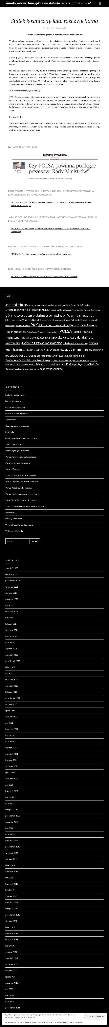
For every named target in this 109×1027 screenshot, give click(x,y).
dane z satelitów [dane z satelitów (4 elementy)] (64, 305)
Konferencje (10, 419)
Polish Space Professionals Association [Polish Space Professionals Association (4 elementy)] (43, 332)
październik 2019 (12, 846)
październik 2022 (12, 698)
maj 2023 (9, 673)
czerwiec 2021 (11, 778)
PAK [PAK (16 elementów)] (34, 324)
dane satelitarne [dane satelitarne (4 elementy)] (50, 305)
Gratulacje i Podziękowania (17, 413)
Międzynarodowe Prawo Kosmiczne (21, 438)
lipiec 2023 (10, 667)
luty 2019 (9, 890)
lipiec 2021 (10, 772)
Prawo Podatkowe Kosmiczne (18, 488)
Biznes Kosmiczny (13, 401)
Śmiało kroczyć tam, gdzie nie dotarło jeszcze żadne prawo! (48, 3)
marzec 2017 (11, 995)
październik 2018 (12, 915)
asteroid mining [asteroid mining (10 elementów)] (16, 305)
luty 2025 (9, 617)
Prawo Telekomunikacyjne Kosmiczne (22, 494)
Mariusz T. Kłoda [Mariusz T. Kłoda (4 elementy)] (23, 325)
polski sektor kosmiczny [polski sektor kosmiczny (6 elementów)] (75, 343)
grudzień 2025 (11, 568)
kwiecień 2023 (11, 679)
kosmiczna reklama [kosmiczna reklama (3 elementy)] (56, 320)
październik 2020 (12, 815)
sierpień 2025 (11, 593)
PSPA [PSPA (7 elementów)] (49, 349)
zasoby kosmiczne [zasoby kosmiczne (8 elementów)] (51, 368)
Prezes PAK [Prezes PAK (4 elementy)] (26, 350)
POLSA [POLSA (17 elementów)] (65, 331)
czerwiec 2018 (11, 933)
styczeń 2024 (11, 648)
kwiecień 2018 (11, 939)
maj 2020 (9, 828)
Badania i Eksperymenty (15, 395)
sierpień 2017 (11, 970)
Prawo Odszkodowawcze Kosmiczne (21, 481)
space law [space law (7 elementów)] (58, 349)
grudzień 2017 (11, 958)
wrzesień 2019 (11, 853)
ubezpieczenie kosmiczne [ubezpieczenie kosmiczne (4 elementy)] (78, 360)
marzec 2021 (11, 797)
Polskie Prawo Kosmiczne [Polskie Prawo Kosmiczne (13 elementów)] (42, 343)
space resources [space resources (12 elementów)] (22, 355)
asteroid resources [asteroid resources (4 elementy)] (35, 305)
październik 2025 (12, 580)
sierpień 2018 (11, 921)
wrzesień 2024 (11, 630)
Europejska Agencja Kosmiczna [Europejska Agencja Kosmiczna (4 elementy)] (87, 310)
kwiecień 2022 (11, 729)
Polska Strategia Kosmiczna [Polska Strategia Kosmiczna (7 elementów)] (36, 337)
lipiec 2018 (10, 927)
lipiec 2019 (10, 865)
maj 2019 (9, 877)
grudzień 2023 (11, 655)
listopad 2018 (11, 908)
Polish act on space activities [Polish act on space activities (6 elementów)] (53, 325)
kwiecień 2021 (11, 791)
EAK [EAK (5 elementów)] (42, 310)
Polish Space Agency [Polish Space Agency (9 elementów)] (83, 325)
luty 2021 (9, 803)
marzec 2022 (11, 735)
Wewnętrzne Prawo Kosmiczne (19, 525)
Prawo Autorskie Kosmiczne (17, 463)
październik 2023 (12, 661)
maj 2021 (9, 785)
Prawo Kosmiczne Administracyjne (20, 475)
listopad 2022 (11, 692)
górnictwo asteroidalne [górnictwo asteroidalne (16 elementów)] (25, 315)
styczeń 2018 (11, 952)
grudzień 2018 (11, 902)
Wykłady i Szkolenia (14, 531)
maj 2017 (9, 989)
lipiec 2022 (10, 710)
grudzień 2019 (11, 840)
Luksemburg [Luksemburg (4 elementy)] (10, 325)
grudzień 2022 (11, 686)
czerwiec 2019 (11, 871)
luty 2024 (9, 642)
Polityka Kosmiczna (13, 444)
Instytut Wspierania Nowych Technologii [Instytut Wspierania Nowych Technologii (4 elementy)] (32, 320)
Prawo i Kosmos (12, 469)
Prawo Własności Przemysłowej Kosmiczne (24, 506)
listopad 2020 (11, 809)
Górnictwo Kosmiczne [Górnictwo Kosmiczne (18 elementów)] (65, 315)
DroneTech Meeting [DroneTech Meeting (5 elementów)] (80, 305)
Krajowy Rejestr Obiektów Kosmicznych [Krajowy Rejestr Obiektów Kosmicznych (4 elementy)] (80, 320)
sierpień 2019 (11, 859)
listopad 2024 (11, 624)
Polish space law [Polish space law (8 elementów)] (15, 331)
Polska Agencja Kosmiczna (17, 450)
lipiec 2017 (10, 977)
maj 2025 (9, 605)
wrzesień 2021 (11, 766)
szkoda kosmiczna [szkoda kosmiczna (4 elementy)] (60, 360)
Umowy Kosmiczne (13, 518)
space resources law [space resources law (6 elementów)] (44, 355)
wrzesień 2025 (11, 587)
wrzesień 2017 (11, 964)
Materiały (9, 432)
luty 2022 (9, 741)
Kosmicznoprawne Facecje (17, 426)
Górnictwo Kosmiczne (15, 407)
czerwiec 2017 (11, 983)
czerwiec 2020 (11, 822)
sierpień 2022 (11, 704)
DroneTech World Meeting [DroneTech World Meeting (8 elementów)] (22, 309)
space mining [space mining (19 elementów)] (76, 349)
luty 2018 (9, 946)
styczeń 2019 (11, 896)
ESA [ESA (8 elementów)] (47, 309)
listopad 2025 (11, 574)
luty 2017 (9, 1001)
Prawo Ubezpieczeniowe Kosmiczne (21, 500)
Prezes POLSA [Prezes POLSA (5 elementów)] (38, 350)
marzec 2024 (11, 636)
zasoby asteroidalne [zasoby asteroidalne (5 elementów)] (29, 369)
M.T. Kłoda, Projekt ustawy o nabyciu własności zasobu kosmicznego (41, 254)
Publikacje (9, 512)
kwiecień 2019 (11, 884)
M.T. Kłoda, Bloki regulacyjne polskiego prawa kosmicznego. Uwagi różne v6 (44, 276)
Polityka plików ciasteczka (73, 1022)
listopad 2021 (11, 760)
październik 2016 (12, 1007)
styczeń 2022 (11, 747)
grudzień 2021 (11, 754)
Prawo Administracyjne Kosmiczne (20, 457)
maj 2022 (9, 723)
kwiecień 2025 (11, 611)
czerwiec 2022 (11, 716)
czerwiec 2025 (11, 599)
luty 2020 (9, 834)
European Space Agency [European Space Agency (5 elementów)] (62, 310)
